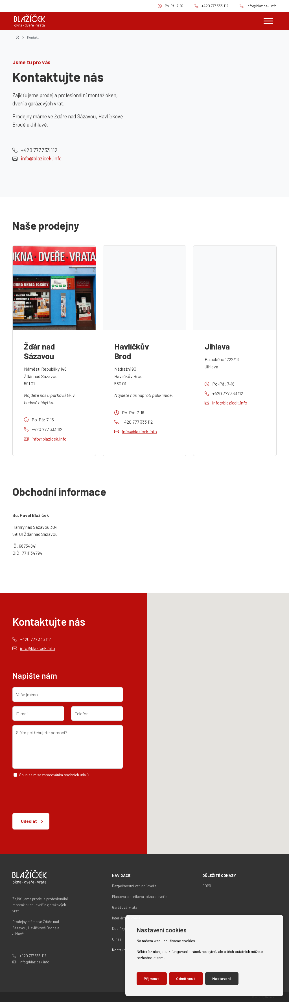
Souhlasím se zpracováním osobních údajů (54, 774)
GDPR (206, 885)
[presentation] (55, 795)
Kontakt (33, 37)
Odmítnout (186, 978)
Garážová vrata (124, 907)
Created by (263, 997)
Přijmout (152, 978)
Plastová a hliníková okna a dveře (139, 896)
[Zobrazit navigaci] (268, 21)
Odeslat (29, 821)
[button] (268, 698)
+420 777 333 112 (215, 5)
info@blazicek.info (262, 5)
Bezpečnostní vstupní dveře (134, 885)
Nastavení (221, 978)
